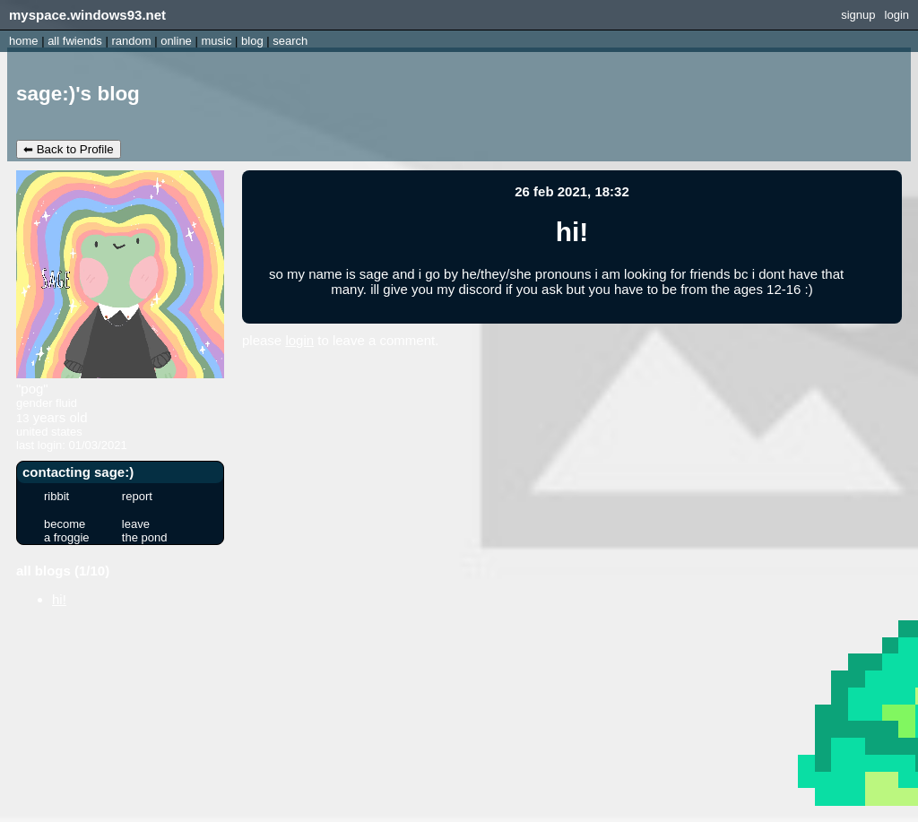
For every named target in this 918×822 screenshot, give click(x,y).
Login (897, 15)
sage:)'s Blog (78, 93)
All (75, 41)
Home (24, 41)
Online (176, 41)
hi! (59, 599)
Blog (252, 41)
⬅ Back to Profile (68, 149)
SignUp (858, 15)
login (299, 340)
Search (290, 41)
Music (216, 41)
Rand (131, 41)
